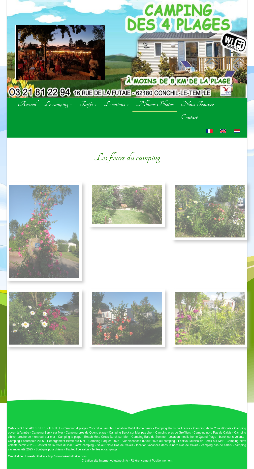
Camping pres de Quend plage (86, 432)
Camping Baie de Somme (148, 437)
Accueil (27, 104)
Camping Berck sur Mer (47, 432)
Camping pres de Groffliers (173, 432)
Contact (189, 117)
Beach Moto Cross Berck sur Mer (106, 437)
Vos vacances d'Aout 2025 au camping (148, 441)
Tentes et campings (104, 449)
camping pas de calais (216, 445)
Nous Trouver (197, 104)
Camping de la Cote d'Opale (212, 428)
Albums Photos (155, 104)
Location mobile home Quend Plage (192, 437)
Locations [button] (116, 104)
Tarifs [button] (87, 104)
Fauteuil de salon (77, 449)
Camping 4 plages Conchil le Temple (88, 428)
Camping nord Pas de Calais (212, 432)
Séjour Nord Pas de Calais (115, 445)
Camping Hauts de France (173, 428)
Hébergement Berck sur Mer (66, 441)
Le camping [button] (58, 104)
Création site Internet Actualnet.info (105, 460)
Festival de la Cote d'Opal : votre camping (65, 445)
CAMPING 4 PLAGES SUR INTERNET (34, 428)
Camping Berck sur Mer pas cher (131, 432)
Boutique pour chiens (49, 449)
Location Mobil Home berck (134, 428)
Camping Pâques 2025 (103, 441)
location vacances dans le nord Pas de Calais (166, 445)
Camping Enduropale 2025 (26, 441)
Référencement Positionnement (151, 460)
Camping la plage (69, 437)
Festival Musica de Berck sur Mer (200, 441)
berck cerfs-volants (231, 437)
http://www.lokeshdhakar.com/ (67, 456)
